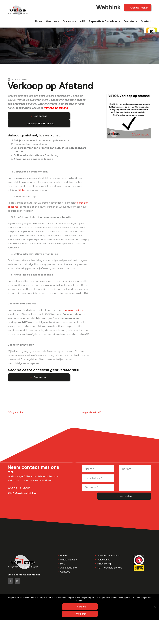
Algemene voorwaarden (48, 600)
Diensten (129, 22)
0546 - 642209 (19, 480)
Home (38, 22)
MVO (62, 555)
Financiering (104, 555)
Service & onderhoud (108, 547)
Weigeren (97, 614)
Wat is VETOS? (68, 551)
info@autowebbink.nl (22, 485)
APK (82, 22)
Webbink (30, 600)
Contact (146, 22)
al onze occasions (73, 302)
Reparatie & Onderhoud (103, 22)
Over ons (51, 22)
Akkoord (67, 614)
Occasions (69, 22)
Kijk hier (22, 182)
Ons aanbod (23, 115)
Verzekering (103, 551)
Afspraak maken (139, 9)
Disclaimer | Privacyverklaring (75, 600)
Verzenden (139, 488)
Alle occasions (68, 559)
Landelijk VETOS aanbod (56, 115)
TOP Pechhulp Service (109, 559)
